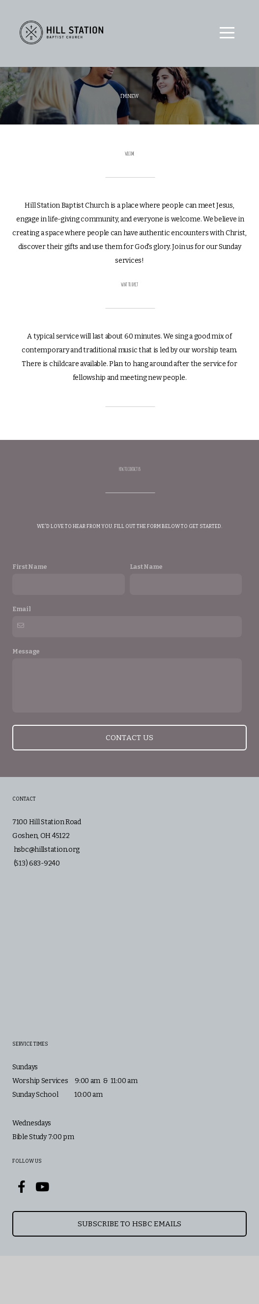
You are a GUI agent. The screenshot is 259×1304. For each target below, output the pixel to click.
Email (21, 657)
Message (26, 699)
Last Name (146, 615)
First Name (29, 615)
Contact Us (130, 785)
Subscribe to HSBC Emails (129, 1272)
